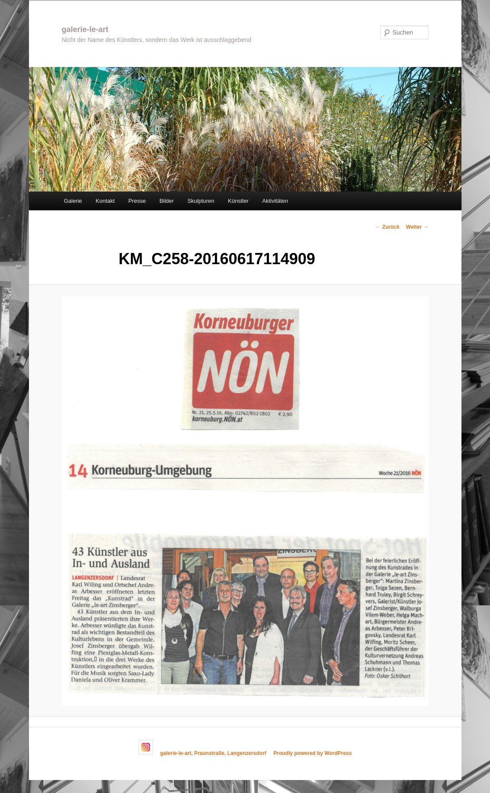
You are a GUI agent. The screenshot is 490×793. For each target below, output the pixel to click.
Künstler (238, 201)
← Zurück (387, 227)
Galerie (73, 201)
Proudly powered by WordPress (312, 753)
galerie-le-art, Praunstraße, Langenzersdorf (213, 753)
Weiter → (417, 227)
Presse (137, 201)
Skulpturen (200, 201)
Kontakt (105, 201)
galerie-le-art (85, 29)
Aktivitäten (275, 201)
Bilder (167, 201)
